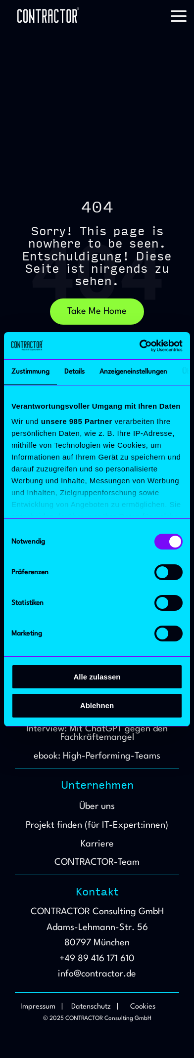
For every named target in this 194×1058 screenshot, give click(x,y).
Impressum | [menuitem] (41, 1007)
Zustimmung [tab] (30, 371)
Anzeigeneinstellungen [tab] (133, 371)
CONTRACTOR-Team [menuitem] (97, 862)
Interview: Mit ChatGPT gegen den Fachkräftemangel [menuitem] (98, 733)
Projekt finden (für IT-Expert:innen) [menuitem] (97, 825)
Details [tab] (74, 371)
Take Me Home (97, 311)
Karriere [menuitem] (97, 844)
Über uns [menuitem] (97, 806)
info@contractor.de (97, 974)
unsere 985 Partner (76, 421)
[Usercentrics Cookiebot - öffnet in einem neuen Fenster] (140, 345)
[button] (179, 15)
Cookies (142, 1007)
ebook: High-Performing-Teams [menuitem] (97, 756)
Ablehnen (97, 705)
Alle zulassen (96, 677)
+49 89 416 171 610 (97, 958)
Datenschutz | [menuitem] (94, 1007)
